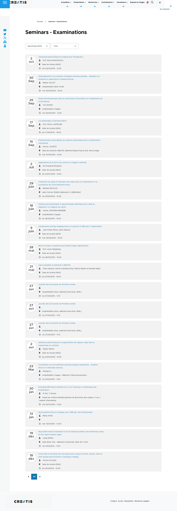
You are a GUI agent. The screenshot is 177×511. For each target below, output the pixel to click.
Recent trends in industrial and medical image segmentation (63, 246)
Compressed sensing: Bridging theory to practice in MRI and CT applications (70, 226)
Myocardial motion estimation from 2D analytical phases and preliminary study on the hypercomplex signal (71, 433)
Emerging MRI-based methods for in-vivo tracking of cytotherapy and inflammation (67, 388)
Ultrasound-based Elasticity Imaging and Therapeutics (60, 57)
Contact (113, 501)
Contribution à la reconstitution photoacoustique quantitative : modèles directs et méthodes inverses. (68, 366)
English (160, 10)
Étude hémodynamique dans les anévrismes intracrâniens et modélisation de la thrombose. (70, 100)
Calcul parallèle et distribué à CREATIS (54, 265)
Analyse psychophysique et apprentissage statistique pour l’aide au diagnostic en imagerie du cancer (66, 205)
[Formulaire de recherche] (165, 10)
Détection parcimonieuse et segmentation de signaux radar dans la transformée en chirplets (66, 344)
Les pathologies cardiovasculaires (52, 121)
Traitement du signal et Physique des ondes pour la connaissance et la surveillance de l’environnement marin (67, 183)
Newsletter (129, 501)
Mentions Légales (142, 501)
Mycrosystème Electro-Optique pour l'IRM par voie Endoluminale (65, 412)
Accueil (40, 22)
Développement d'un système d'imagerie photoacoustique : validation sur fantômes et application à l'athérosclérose (69, 78)
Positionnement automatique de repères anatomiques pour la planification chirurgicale (69, 141)
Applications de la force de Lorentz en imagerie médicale (62, 162)
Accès (120, 501)
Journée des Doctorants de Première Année (56, 284)
